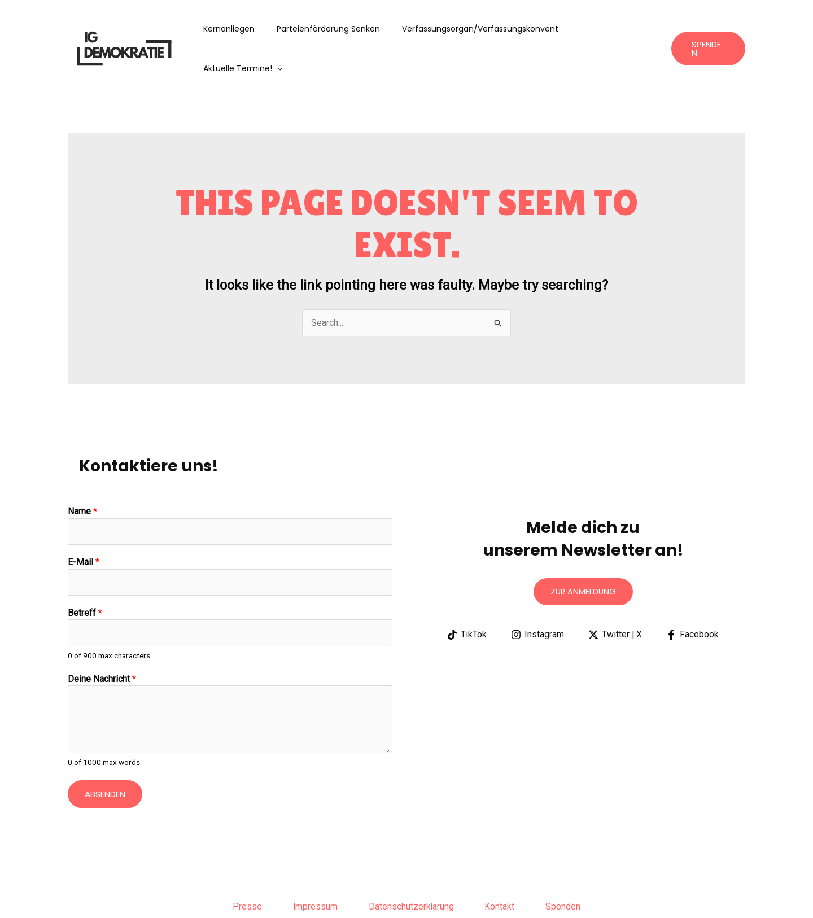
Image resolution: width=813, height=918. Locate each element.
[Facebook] (693, 596)
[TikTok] (466, 596)
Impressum (312, 869)
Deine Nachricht (102, 641)
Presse (241, 869)
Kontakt (503, 869)
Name (82, 472)
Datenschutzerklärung (411, 869)
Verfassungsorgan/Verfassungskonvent (477, 28)
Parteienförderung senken (331, 28)
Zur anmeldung (583, 552)
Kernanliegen (238, 28)
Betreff (85, 574)
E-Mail (83, 523)
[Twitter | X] (615, 596)
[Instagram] (537, 596)
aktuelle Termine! (610, 28)
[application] (645, 28)
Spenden (569, 869)
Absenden (105, 756)
